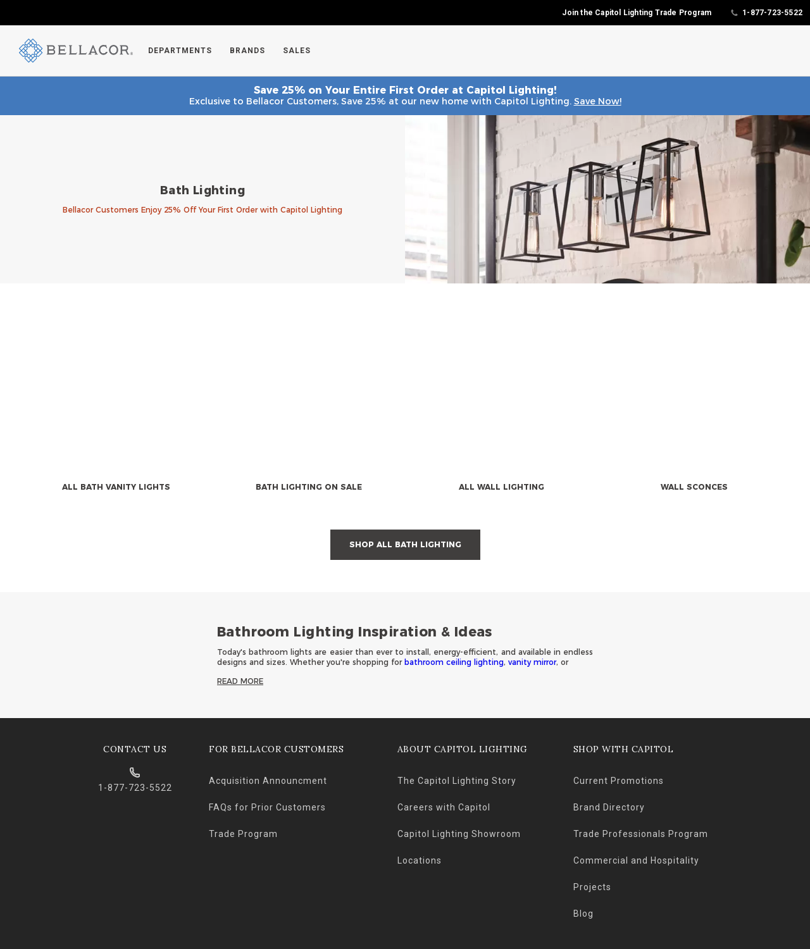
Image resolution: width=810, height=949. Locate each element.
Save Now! (597, 101)
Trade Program (243, 834)
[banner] (405, 199)
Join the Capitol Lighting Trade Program (636, 12)
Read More (240, 681)
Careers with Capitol (443, 807)
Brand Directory (609, 807)
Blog (583, 914)
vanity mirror (532, 662)
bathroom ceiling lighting (454, 662)
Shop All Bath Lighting (405, 544)
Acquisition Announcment (268, 781)
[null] (116, 407)
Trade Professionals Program (640, 834)
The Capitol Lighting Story (456, 781)
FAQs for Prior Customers (267, 807)
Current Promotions (618, 781)
